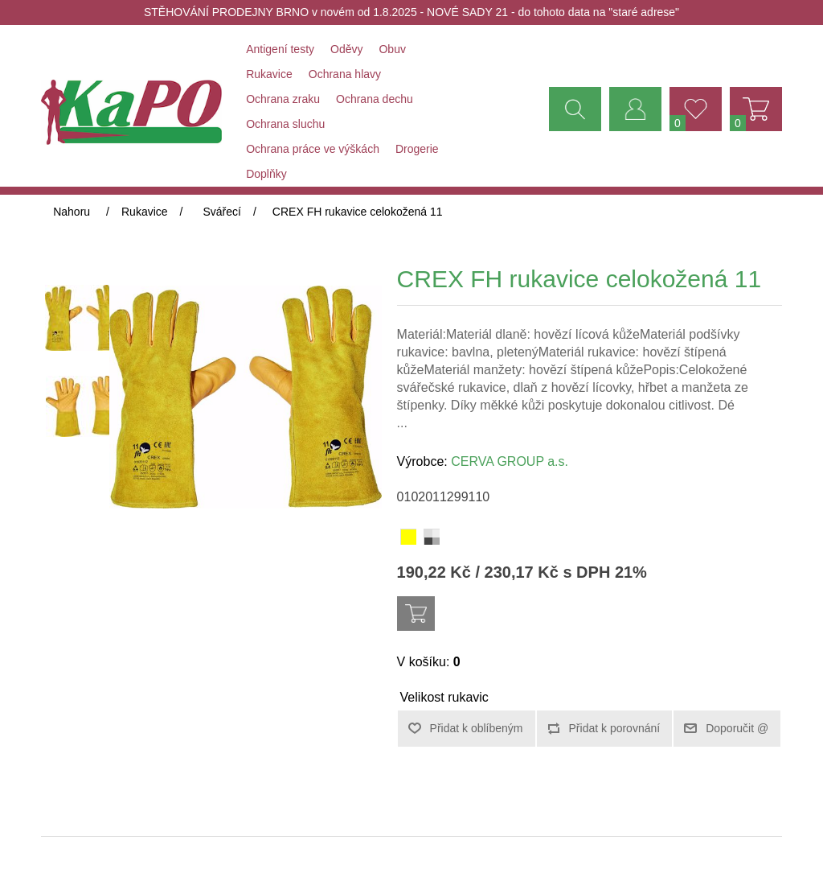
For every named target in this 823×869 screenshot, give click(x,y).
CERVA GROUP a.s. (509, 461)
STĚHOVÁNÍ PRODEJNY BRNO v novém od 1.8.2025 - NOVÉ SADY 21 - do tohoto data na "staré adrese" (411, 12)
